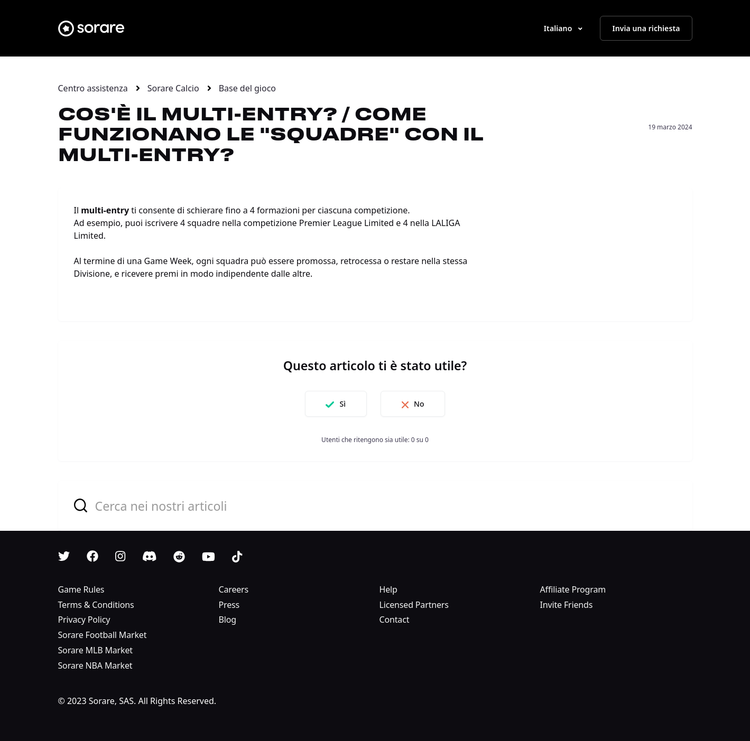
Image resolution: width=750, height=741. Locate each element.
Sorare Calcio (173, 88)
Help (388, 589)
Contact (394, 619)
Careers (234, 589)
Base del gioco (247, 88)
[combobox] (375, 506)
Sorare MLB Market (95, 650)
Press (229, 605)
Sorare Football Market (102, 635)
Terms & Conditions (96, 605)
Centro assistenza (93, 88)
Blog (227, 619)
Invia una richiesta (646, 28)
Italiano (559, 28)
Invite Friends (566, 605)
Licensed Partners (414, 605)
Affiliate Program (573, 589)
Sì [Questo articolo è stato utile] (341, 404)
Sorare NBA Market (95, 665)
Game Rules (81, 589)
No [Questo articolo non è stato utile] (420, 404)
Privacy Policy (84, 619)
